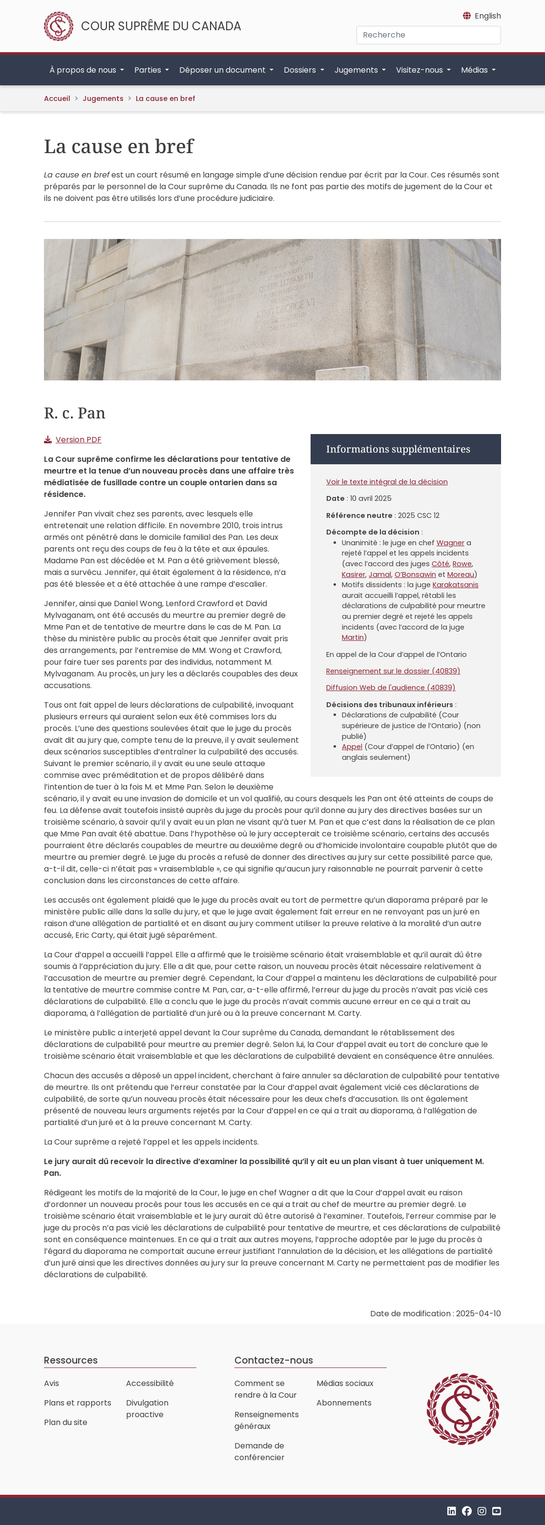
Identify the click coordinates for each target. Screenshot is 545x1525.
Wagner (450, 543)
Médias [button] (475, 70)
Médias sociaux (345, 1383)
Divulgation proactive (147, 1408)
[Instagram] (482, 1511)
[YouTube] (496, 1511)
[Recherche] (428, 35)
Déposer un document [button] (223, 70)
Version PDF (79, 439)
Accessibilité (150, 1383)
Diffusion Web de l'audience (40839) (391, 688)
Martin (353, 637)
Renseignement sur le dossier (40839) (393, 671)
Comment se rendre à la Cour (265, 1389)
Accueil (57, 98)
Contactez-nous (273, 1360)
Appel (352, 747)
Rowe (462, 564)
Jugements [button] (357, 70)
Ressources (71, 1360)
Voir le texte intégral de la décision (387, 482)
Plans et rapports (77, 1402)
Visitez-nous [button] (420, 70)
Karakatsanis (456, 585)
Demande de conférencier (259, 1451)
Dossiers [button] (301, 70)
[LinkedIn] (451, 1511)
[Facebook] (467, 1511)
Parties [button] (148, 70)
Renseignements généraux (266, 1420)
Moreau (460, 574)
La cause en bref (165, 98)
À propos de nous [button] (83, 70)
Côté (440, 564)
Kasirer (353, 574)
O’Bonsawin (415, 574)
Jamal (380, 574)
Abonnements (344, 1402)
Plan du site (65, 1422)
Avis (51, 1383)
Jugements (103, 98)
